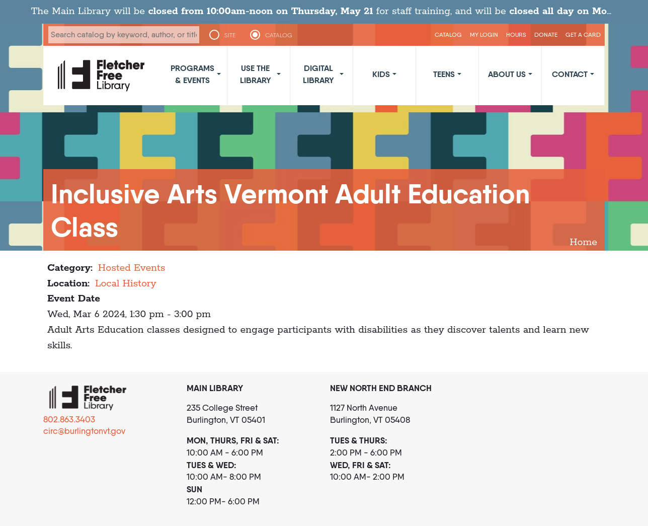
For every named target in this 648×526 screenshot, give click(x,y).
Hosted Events (132, 268)
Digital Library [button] (318, 74)
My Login (484, 34)
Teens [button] (444, 74)
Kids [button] (381, 74)
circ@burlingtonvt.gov (84, 431)
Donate (545, 34)
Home (583, 242)
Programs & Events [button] (192, 74)
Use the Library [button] (255, 74)
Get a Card (583, 34)
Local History (125, 283)
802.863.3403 (69, 419)
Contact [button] (570, 74)
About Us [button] (507, 74)
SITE (229, 35)
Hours (516, 34)
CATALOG (278, 35)
